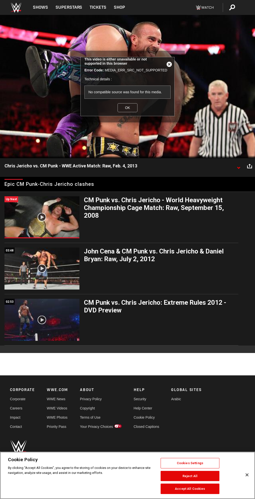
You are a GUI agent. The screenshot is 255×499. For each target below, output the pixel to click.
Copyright (87, 408)
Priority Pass (56, 427)
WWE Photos (57, 417)
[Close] (247, 474)
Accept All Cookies (190, 489)
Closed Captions (146, 427)
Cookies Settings (190, 463)
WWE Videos (57, 408)
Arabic (176, 399)
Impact (15, 417)
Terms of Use (90, 417)
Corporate (17, 399)
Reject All (190, 476)
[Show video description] (238, 166)
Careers (16, 408)
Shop (119, 7)
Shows (40, 7)
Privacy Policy (91, 399)
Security (140, 399)
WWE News (56, 399)
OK (127, 108)
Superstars (69, 7)
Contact (16, 427)
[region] (127, 475)
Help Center (143, 408)
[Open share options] (249, 166)
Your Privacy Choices (96, 427)
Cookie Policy (144, 417)
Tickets (98, 7)
